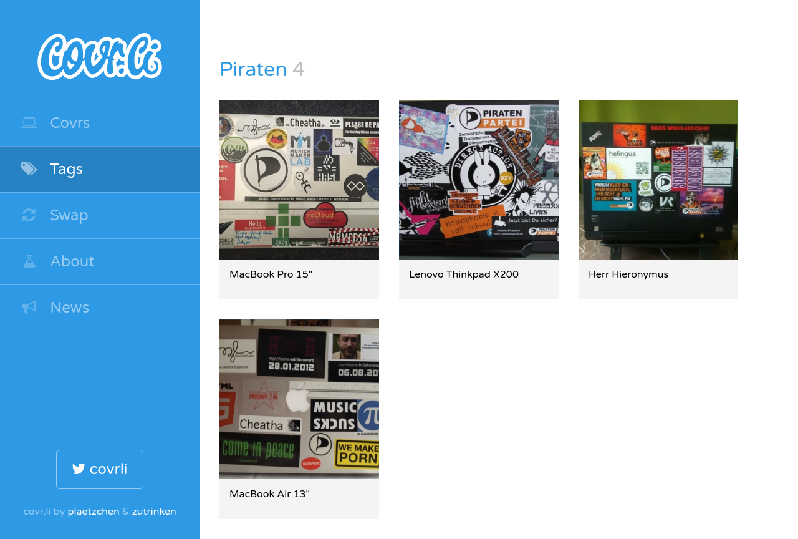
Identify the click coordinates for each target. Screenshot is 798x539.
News (54, 308)
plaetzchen (93, 511)
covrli (99, 469)
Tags (51, 169)
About (57, 262)
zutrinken (154, 511)
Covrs (55, 123)
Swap (54, 215)
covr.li (99, 50)
